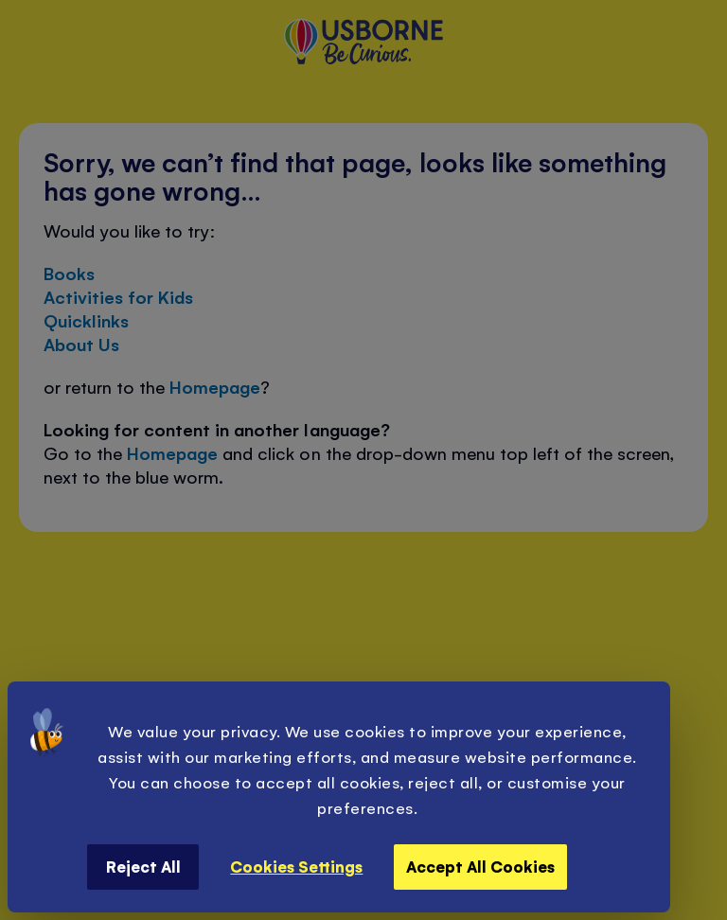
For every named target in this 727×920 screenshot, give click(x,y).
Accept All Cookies (480, 866)
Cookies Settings (296, 866)
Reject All (143, 866)
